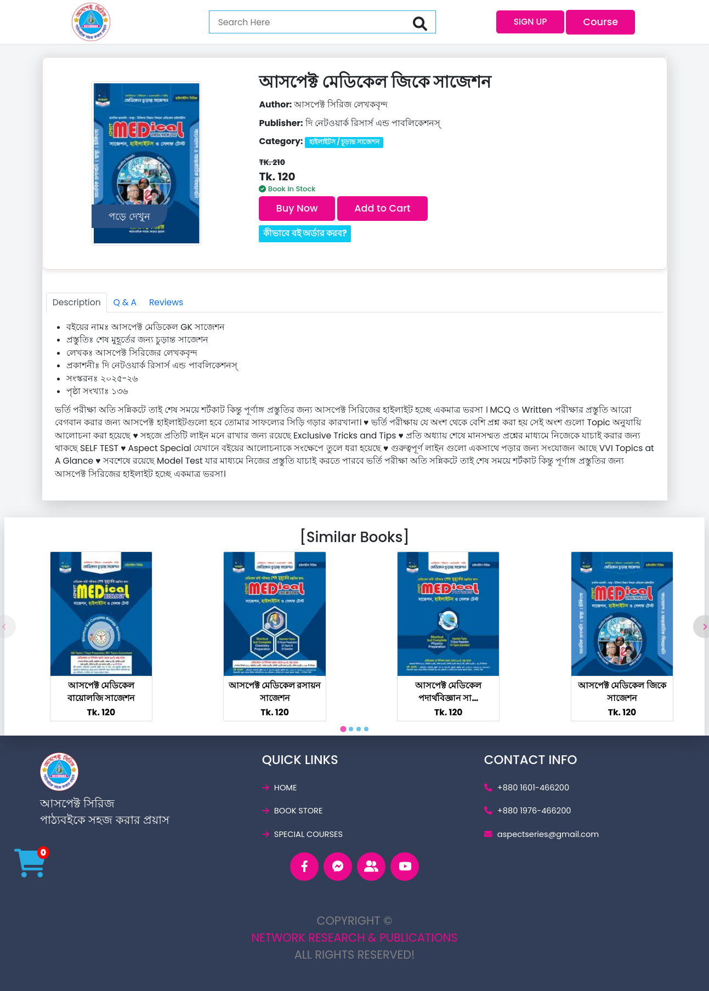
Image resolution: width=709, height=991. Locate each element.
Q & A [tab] (125, 302)
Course (601, 22)
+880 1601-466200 (526, 787)
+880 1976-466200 (527, 810)
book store (292, 810)
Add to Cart (382, 208)
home (279, 787)
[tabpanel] (101, 636)
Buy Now (297, 208)
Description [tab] (77, 302)
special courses (302, 834)
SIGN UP (530, 21)
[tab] (343, 729)
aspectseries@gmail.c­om (541, 834)
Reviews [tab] (166, 302)
